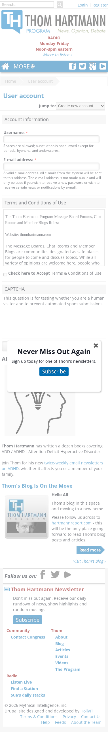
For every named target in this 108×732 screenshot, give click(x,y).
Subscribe (54, 371)
